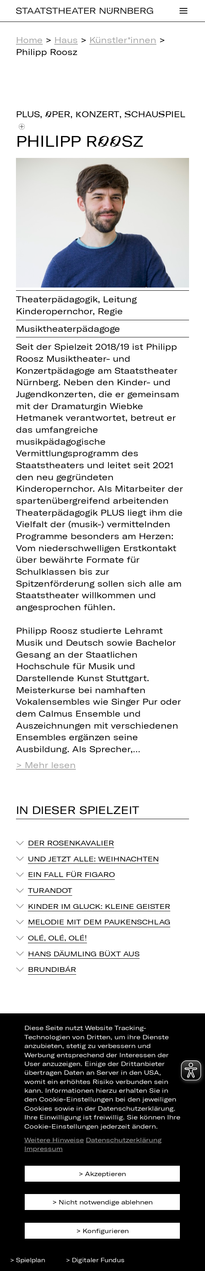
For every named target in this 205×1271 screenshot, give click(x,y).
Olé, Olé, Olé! (57, 937)
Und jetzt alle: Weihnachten (93, 858)
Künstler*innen (122, 40)
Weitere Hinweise (54, 1139)
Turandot (50, 890)
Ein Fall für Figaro (71, 874)
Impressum (43, 1148)
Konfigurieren (106, 1230)
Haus (66, 40)
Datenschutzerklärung (124, 1139)
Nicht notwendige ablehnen (106, 1202)
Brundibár (52, 969)
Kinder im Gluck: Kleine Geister (99, 906)
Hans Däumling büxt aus (84, 953)
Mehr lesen (50, 765)
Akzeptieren (105, 1173)
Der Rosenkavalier (71, 842)
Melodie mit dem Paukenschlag (99, 921)
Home (29, 40)
